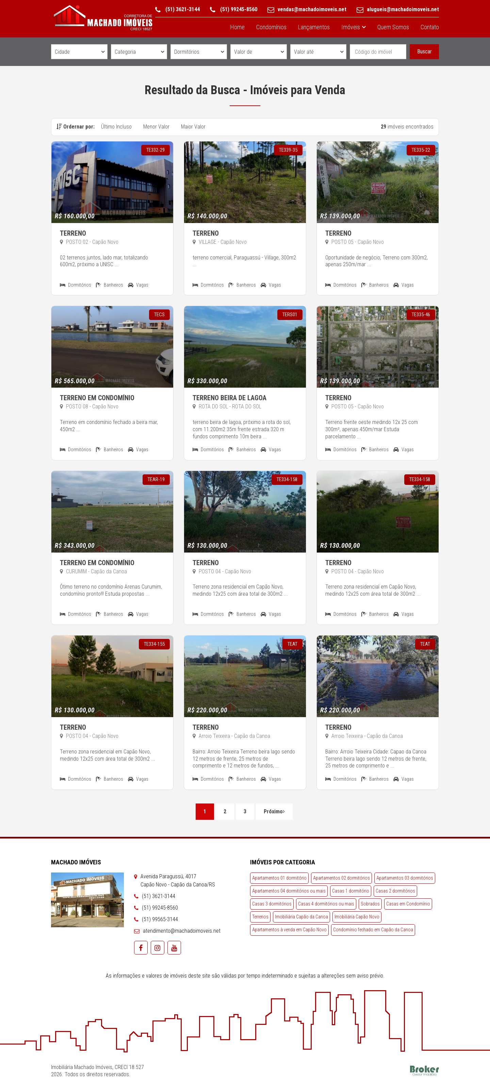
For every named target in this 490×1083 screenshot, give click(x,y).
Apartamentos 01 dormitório (279, 878)
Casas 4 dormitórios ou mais (326, 904)
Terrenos (260, 916)
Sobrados (370, 904)
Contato (430, 27)
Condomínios (271, 27)
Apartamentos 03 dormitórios (404, 878)
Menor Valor (156, 126)
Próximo (274, 811)
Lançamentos (314, 27)
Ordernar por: (75, 126)
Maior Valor (193, 126)
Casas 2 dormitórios (395, 891)
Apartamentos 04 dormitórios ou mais (289, 891)
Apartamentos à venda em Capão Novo (289, 929)
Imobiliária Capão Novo (356, 916)
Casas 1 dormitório (350, 891)
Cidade (62, 52)
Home (237, 27)
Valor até (304, 52)
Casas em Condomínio (408, 904)
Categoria (125, 52)
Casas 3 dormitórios (272, 904)
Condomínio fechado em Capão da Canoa (373, 929)
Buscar (424, 51)
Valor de (243, 52)
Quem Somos (393, 27)
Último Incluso (116, 126)
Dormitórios (186, 52)
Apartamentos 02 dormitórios (341, 878)
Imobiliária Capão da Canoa (301, 916)
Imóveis (350, 27)
